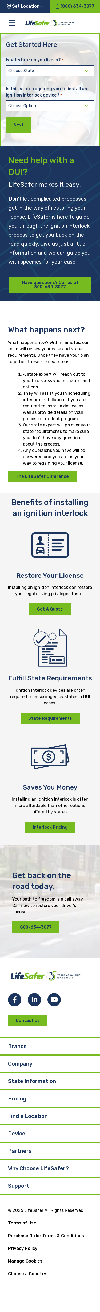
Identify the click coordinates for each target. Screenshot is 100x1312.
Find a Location (28, 1116)
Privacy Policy (22, 1248)
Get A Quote (50, 609)
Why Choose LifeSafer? (38, 1168)
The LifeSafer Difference (42, 476)
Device (16, 1133)
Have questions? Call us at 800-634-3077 (50, 284)
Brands (17, 1046)
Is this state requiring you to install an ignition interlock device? (46, 92)
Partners (20, 1151)
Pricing (17, 1098)
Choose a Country (27, 1273)
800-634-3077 (36, 927)
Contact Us (28, 1020)
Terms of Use (22, 1223)
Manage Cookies (25, 1261)
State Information (32, 1081)
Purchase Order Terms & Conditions (46, 1235)
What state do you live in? (34, 60)
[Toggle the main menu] (12, 23)
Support (18, 1186)
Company (20, 1064)
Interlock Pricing (50, 827)
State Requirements (50, 718)
